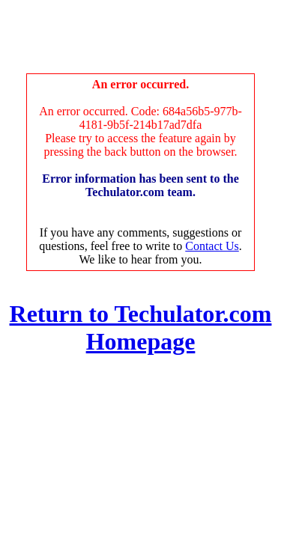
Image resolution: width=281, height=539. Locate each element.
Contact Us (212, 246)
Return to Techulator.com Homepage (141, 327)
